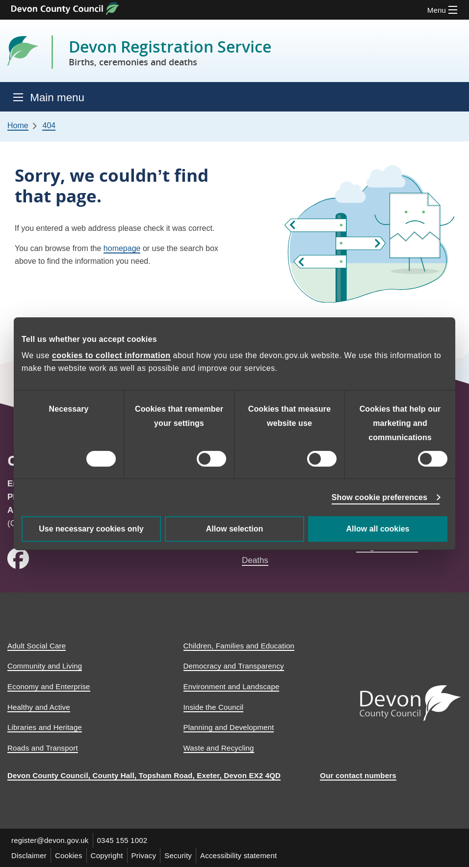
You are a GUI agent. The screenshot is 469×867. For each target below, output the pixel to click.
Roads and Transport (42, 748)
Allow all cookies (378, 529)
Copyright (107, 855)
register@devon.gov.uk (50, 840)
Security (178, 855)
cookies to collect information (111, 355)
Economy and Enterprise (48, 686)
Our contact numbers (358, 775)
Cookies (68, 855)
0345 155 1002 (122, 840)
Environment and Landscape (231, 686)
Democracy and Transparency (233, 666)
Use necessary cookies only (91, 529)
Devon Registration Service (170, 52)
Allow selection (234, 529)
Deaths (255, 560)
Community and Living (44, 666)
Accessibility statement (238, 855)
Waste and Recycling (218, 748)
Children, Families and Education (239, 646)
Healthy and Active (38, 707)
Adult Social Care (36, 646)
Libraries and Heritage (44, 727)
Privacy (143, 855)
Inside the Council (213, 707)
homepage (122, 248)
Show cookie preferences (379, 497)
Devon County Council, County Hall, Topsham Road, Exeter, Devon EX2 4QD (144, 775)
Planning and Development (228, 727)
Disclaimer (29, 855)
